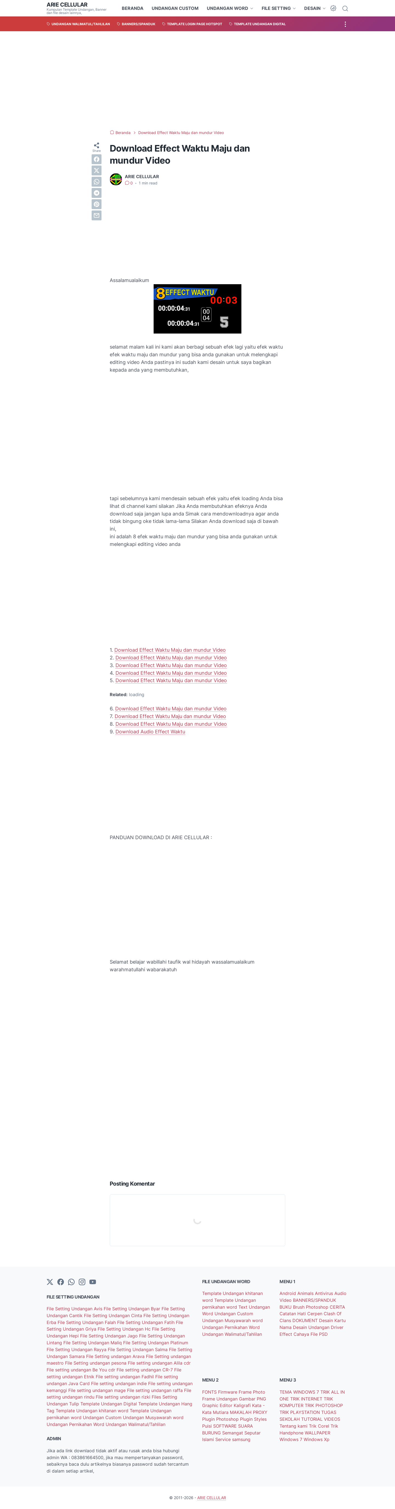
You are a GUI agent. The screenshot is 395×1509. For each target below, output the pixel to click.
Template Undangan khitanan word (93, 1410)
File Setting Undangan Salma (138, 1349)
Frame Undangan (220, 1399)
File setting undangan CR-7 (145, 1370)
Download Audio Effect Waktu (150, 731)
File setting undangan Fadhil (125, 1376)
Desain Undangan (312, 1327)
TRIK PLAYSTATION (300, 1412)
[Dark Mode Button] (333, 8)
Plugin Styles (253, 1419)
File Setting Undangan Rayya (77, 1349)
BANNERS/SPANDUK (314, 1300)
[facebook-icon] (60, 1282)
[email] (96, 215)
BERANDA (132, 8)
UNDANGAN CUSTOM (175, 8)
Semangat (233, 1433)
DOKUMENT (305, 1320)
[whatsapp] (96, 182)
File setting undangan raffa (155, 1390)
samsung (241, 1439)
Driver (337, 1327)
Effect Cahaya (295, 1334)
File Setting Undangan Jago (109, 1336)
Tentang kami (294, 1426)
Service (223, 1439)
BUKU (286, 1307)
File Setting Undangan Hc (125, 1329)
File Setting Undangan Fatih (146, 1322)
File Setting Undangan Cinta (113, 1315)
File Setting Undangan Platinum (155, 1342)
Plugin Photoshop (221, 1419)
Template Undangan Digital (109, 1403)
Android (288, 1293)
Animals (306, 1293)
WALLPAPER (317, 1433)
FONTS (210, 1392)
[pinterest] (96, 204)
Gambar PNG (252, 1399)
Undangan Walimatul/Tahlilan (135, 1424)
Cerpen (315, 1313)
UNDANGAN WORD (227, 8)
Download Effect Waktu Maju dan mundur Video (170, 650)
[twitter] (96, 170)
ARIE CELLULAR (67, 4)
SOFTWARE (225, 1426)
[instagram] (82, 1282)
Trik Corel (320, 1426)
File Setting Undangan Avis (75, 1308)
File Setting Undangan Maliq (93, 1342)
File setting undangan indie (119, 1383)
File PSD (319, 1334)
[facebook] (96, 159)
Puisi (207, 1426)
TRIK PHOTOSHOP (324, 1405)
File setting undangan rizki (124, 1397)
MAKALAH (241, 1412)
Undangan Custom (103, 1417)
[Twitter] (50, 1282)
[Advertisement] (197, 80)
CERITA (337, 1307)
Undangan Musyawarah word (153, 1417)
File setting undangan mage (97, 1390)
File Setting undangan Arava (116, 1356)
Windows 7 (292, 1439)
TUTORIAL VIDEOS (320, 1419)
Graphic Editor (218, 1405)
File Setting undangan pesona (96, 1363)
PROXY (260, 1412)
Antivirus (324, 1293)
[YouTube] (92, 1282)
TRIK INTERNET (307, 1399)
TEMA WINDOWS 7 (300, 1392)
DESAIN (312, 8)
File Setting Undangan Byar (133, 1308)
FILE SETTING (276, 8)
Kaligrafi (243, 1405)
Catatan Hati (293, 1313)
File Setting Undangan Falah (87, 1322)
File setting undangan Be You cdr (82, 1370)
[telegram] (96, 193)
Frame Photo (252, 1392)
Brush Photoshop (311, 1307)
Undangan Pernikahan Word (76, 1424)
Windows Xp (316, 1439)
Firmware (228, 1392)
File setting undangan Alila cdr (159, 1363)
